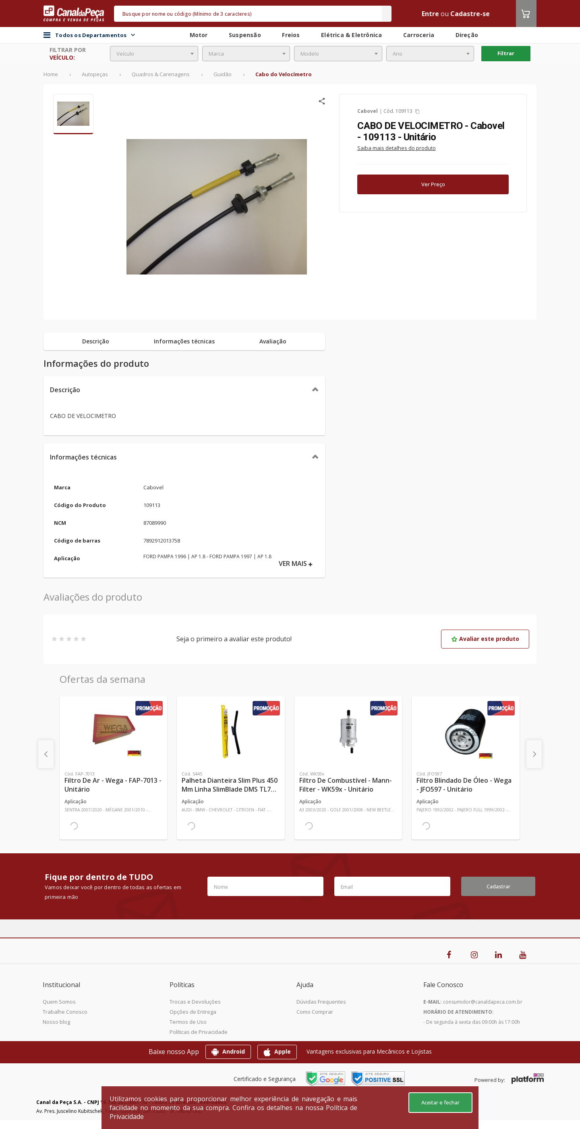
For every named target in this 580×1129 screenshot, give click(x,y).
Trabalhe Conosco (65, 1011)
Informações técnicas (83, 457)
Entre (430, 13)
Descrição (65, 389)
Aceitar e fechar (440, 1102)
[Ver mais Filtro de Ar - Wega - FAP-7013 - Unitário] (113, 731)
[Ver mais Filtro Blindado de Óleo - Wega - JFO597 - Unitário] (465, 731)
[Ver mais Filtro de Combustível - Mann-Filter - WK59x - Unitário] (348, 731)
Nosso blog (56, 1021)
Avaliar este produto (485, 638)
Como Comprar (314, 1011)
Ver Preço (433, 184)
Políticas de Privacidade (199, 1031)
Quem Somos (59, 1001)
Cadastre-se (470, 13)
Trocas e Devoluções (195, 1001)
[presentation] (46, 754)
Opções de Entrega (193, 1011)
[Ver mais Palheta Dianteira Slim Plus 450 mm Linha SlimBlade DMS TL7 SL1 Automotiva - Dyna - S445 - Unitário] (230, 731)
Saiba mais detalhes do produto (396, 148)
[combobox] (154, 53)
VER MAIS (296, 563)
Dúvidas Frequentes (321, 1001)
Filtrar (505, 53)
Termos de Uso (188, 1021)
